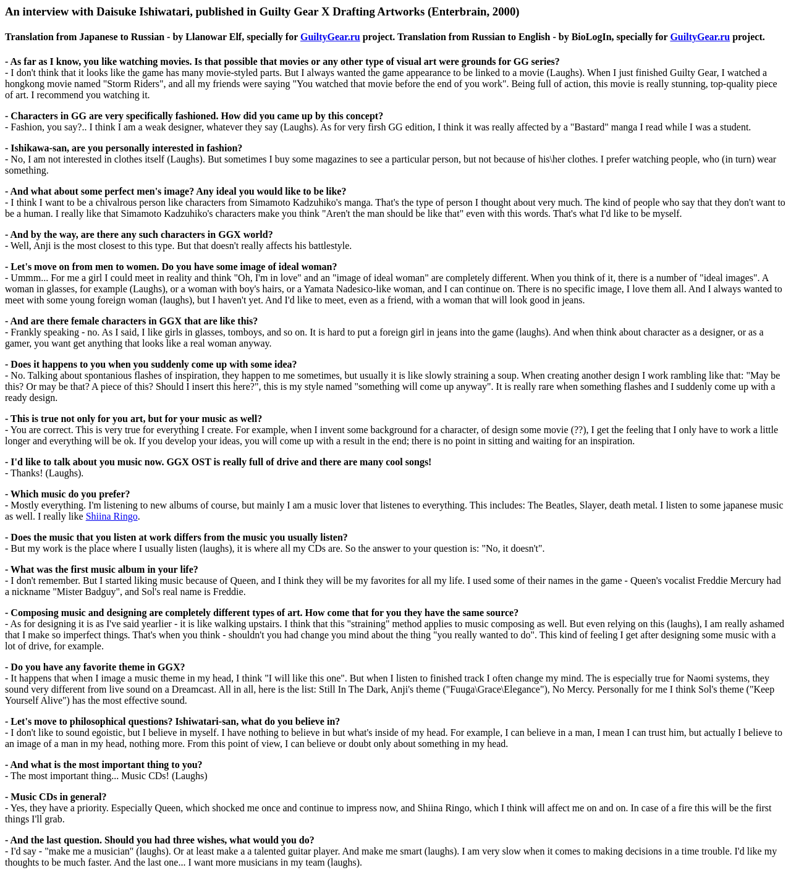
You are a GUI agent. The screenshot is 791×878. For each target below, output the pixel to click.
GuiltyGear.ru (330, 37)
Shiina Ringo (112, 516)
